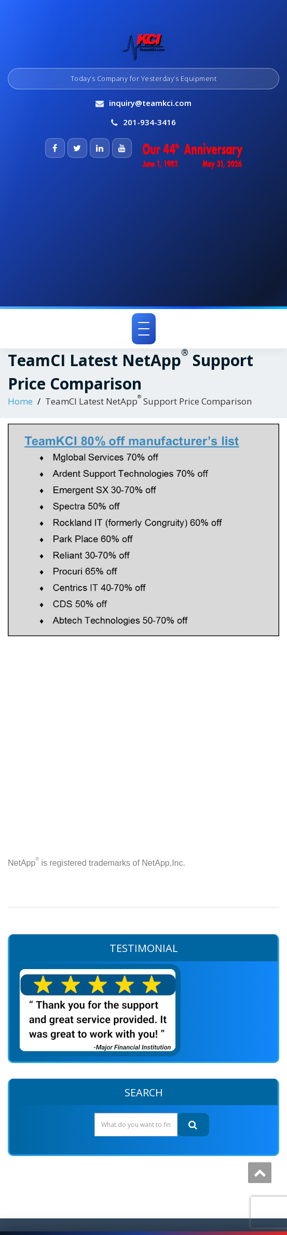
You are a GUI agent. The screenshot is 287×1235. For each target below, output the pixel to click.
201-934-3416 (149, 122)
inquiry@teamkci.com (150, 103)
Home (20, 401)
